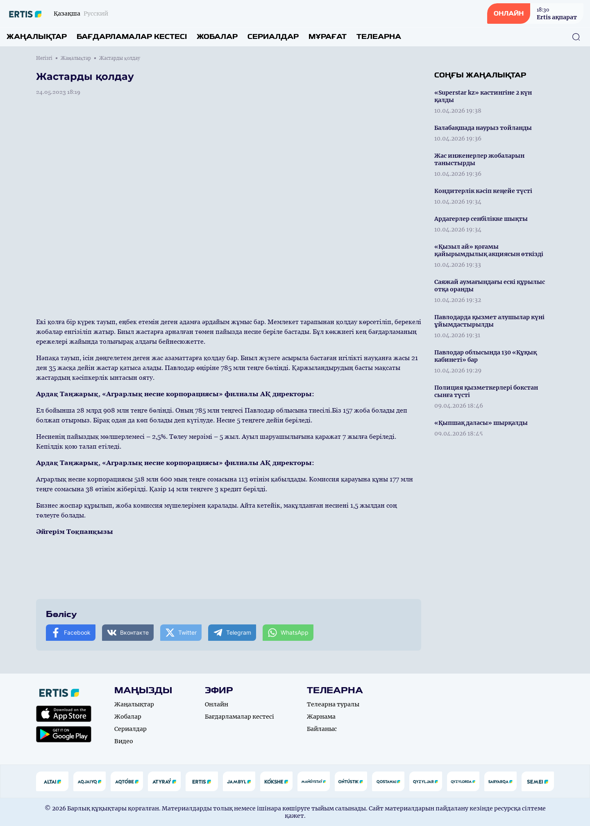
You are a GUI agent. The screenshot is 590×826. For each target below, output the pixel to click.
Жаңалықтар (37, 37)
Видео (123, 741)
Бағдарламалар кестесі (132, 37)
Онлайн (216, 704)
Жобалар (217, 37)
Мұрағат (328, 37)
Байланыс (322, 729)
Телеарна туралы (333, 704)
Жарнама (321, 716)
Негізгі (44, 58)
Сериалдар (273, 37)
